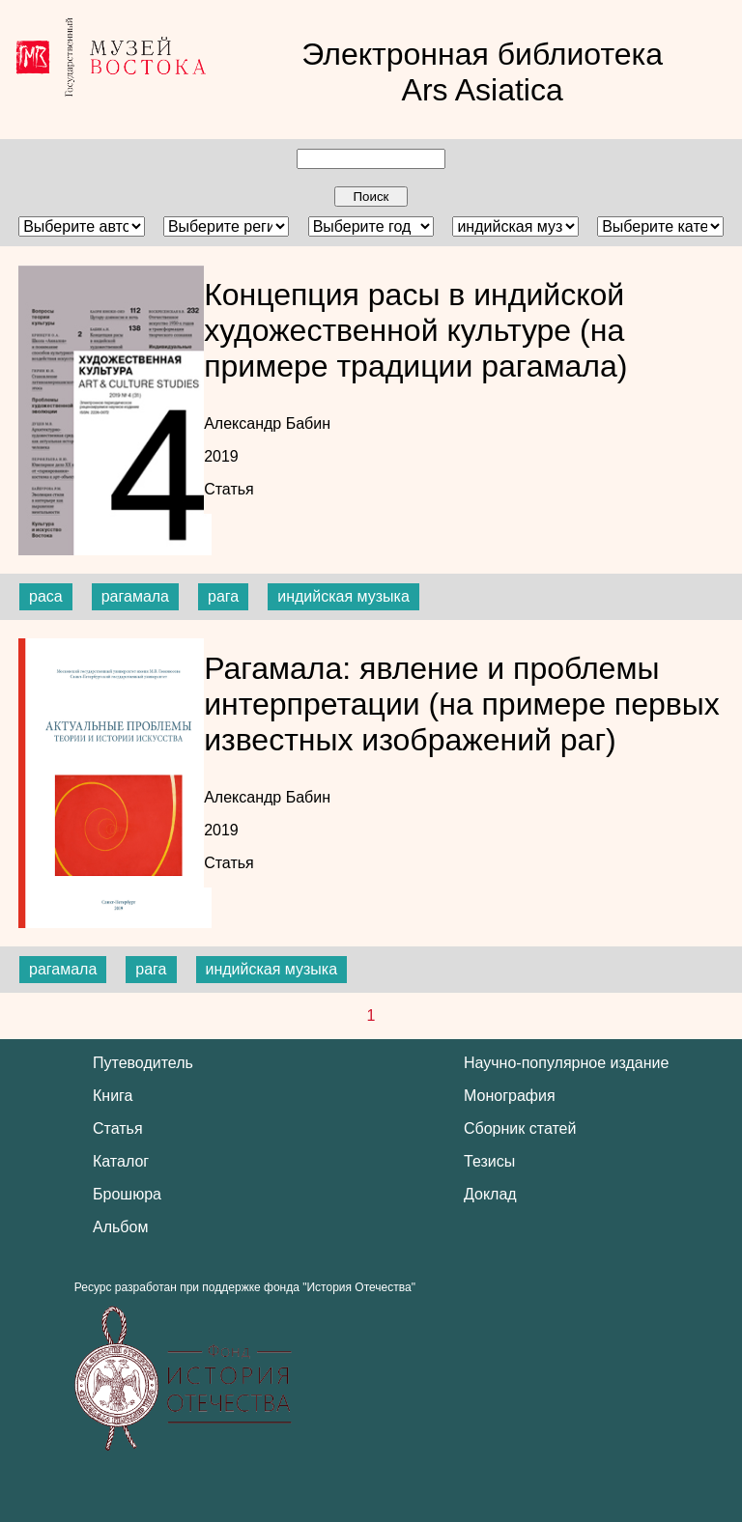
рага (223, 596)
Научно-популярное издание (566, 1063)
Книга (112, 1095)
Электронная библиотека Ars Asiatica (482, 72)
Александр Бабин (267, 423)
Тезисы (489, 1161)
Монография (510, 1095)
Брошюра (127, 1194)
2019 (221, 456)
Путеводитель (143, 1063)
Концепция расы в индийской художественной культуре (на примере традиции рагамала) (415, 330)
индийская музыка (343, 596)
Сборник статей (520, 1128)
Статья (229, 489)
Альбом (120, 1227)
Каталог (121, 1161)
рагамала (135, 596)
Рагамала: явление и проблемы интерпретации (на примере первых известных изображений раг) (462, 704)
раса (46, 596)
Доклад (490, 1194)
